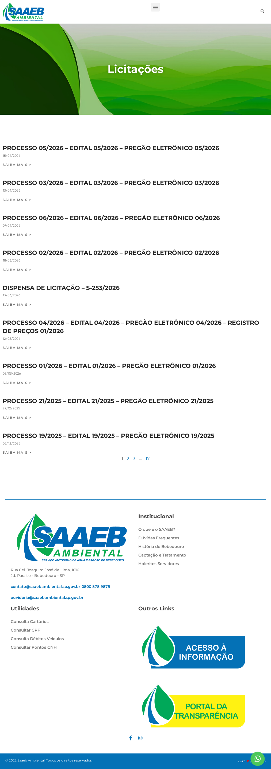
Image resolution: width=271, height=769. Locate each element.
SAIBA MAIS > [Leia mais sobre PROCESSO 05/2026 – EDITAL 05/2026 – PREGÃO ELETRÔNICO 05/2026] (17, 165)
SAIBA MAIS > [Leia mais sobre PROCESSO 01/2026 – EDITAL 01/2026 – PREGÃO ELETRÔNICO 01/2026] (17, 383)
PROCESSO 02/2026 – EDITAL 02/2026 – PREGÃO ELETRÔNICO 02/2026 (111, 252)
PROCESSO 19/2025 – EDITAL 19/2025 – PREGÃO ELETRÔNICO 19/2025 (108, 435)
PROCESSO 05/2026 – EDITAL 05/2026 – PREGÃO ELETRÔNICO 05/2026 (111, 148)
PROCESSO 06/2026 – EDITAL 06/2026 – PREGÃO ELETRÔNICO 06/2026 (111, 218)
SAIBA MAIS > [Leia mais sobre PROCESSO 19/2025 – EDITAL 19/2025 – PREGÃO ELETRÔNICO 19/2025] (17, 452)
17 (148, 458)
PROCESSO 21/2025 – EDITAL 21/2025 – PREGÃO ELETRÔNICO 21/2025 (108, 401)
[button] (155, 7)
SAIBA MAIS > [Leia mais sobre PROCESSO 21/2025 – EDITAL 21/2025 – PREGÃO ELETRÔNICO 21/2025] (17, 418)
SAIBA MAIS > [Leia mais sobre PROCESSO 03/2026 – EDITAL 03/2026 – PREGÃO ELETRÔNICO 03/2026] (17, 200)
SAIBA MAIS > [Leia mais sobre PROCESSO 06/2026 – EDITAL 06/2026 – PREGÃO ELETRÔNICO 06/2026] (17, 235)
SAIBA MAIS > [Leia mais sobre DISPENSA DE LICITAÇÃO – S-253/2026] (17, 305)
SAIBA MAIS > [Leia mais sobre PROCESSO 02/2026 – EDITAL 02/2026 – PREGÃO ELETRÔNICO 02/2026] (17, 270)
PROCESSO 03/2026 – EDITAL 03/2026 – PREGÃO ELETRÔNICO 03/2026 (111, 182)
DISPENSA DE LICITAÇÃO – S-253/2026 (61, 288)
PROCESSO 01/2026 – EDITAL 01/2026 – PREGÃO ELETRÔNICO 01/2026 (109, 365)
